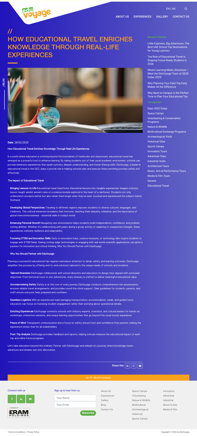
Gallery (162, 16)
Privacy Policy (33, 431)
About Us (122, 16)
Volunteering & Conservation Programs (164, 119)
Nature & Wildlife (157, 126)
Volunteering (139, 395)
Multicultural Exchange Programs (167, 131)
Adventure (168, 395)
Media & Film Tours (159, 175)
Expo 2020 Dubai (157, 108)
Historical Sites (156, 141)
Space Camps (156, 112)
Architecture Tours (158, 165)
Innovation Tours (157, 150)
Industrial (168, 399)
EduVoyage (184, 431)
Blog (103, 404)
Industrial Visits (157, 160)
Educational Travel (158, 185)
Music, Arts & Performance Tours (167, 170)
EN (168, 9)
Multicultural (139, 404)
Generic (152, 180)
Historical (137, 413)
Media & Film (170, 409)
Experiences (143, 16)
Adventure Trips (157, 155)
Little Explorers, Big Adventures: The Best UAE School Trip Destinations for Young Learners (168, 46)
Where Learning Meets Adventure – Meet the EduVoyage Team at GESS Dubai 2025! (168, 73)
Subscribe (88, 413)
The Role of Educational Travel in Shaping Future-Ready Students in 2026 (167, 60)
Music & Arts (170, 404)
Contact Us (181, 16)
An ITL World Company (98, 377)
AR (173, 9)
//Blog (3, 82)
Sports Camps (156, 146)
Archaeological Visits (160, 136)
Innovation (169, 390)
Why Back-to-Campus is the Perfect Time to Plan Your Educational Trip (168, 94)
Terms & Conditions (17, 431)
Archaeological (140, 409)
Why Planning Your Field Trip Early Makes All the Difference (167, 84)
